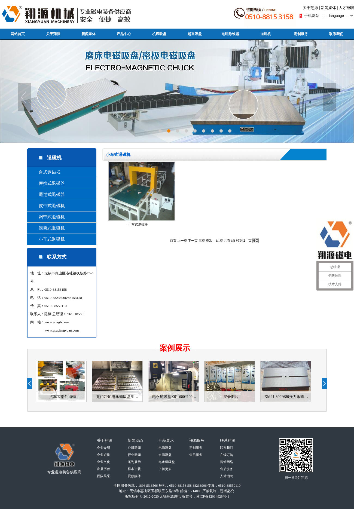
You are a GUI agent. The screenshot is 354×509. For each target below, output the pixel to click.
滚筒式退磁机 (47, 228)
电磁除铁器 (230, 34)
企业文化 (103, 462)
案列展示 (134, 462)
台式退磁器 (45, 172)
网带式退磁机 (47, 216)
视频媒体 (134, 476)
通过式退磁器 (47, 194)
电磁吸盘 (165, 448)
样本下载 (134, 469)
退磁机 (265, 34)
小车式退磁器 (141, 193)
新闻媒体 (328, 8)
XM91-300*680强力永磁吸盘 (287, 397)
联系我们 (336, 34)
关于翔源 (310, 8)
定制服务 (301, 34)
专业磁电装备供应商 (64, 472)
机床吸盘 (159, 34)
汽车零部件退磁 (62, 397)
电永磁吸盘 (166, 462)
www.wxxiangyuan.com (61, 330)
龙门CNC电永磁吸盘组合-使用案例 (119, 397)
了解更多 (165, 469)
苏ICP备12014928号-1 (212, 496)
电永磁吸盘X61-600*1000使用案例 (175, 397)
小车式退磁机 (47, 239)
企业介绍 (103, 448)
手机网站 (311, 16)
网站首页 (18, 34)
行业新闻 (134, 455)
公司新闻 (134, 448)
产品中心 (124, 34)
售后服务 (195, 455)
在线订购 (226, 455)
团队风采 (103, 476)
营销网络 (226, 462)
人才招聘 (346, 8)
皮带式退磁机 (47, 205)
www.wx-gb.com (56, 322)
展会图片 (231, 397)
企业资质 (103, 455)
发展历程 (103, 469)
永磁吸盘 (165, 455)
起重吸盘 (195, 34)
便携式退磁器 (47, 183)
